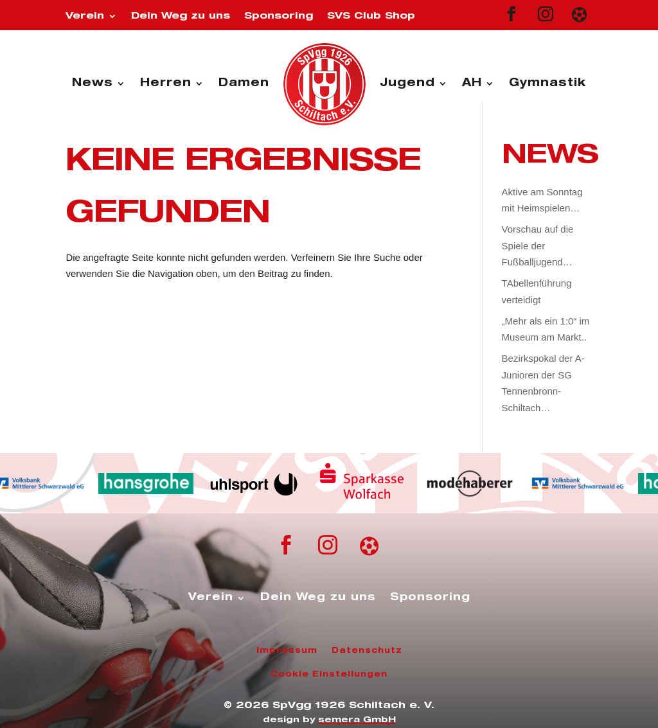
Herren (165, 83)
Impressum (286, 651)
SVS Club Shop (371, 16)
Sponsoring (278, 16)
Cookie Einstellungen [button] (329, 675)
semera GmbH (357, 720)
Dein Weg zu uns (180, 16)
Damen (243, 83)
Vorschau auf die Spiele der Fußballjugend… (538, 245)
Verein (85, 16)
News (92, 83)
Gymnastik (547, 83)
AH (472, 83)
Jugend (407, 83)
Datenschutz (367, 651)
